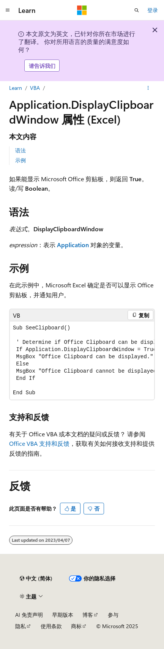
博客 (87, 614)
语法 (20, 150)
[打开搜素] (136, 10)
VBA (35, 87)
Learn (15, 87)
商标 (76, 626)
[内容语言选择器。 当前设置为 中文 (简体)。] (36, 578)
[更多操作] (148, 88)
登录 (152, 10)
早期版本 (62, 614)
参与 (113, 614)
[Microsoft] (82, 10)
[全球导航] (7, 10)
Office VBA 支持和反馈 (39, 443)
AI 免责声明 (29, 614)
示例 (20, 160)
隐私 (20, 626)
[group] (82, 360)
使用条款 (51, 626)
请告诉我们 (42, 65)
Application (73, 245)
